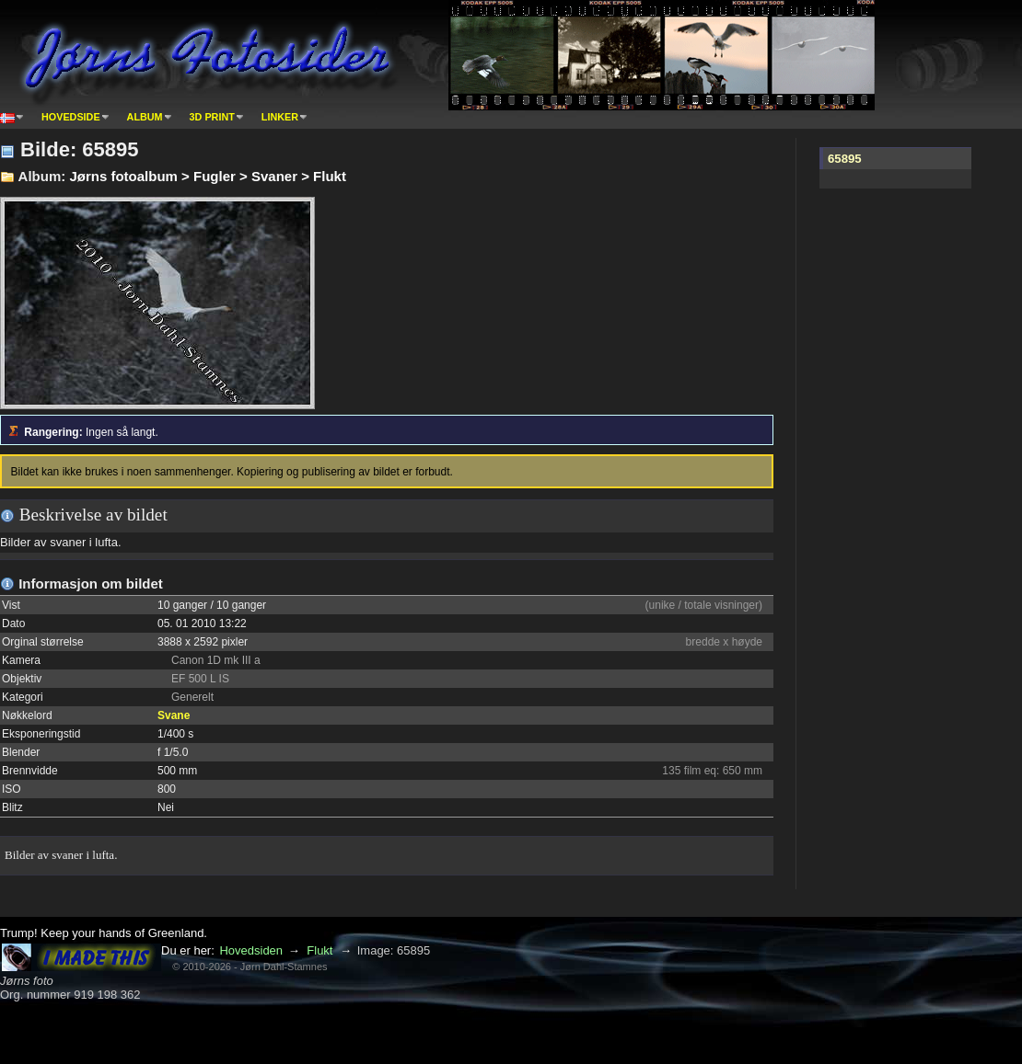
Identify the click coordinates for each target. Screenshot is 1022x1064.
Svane (173, 715)
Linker (279, 116)
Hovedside (70, 116)
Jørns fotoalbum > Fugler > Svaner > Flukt (207, 176)
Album (145, 116)
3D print (212, 116)
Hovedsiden (251, 950)
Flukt (319, 950)
